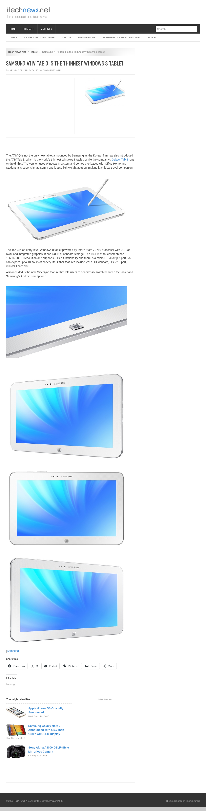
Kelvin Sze (16, 70)
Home (13, 29)
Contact (28, 29)
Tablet (152, 37)
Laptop (66, 37)
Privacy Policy (56, 801)
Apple (13, 37)
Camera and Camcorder (39, 37)
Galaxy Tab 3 (120, 159)
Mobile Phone (86, 37)
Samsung (13, 650)
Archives (46, 29)
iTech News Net (17, 52)
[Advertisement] (38, 115)
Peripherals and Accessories (121, 37)
